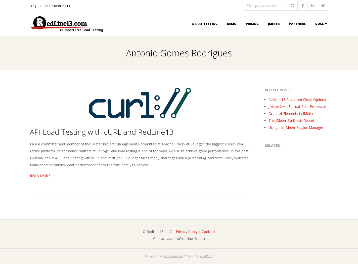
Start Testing (205, 24)
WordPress (206, 256)
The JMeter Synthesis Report (291, 120)
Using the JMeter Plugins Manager (295, 127)
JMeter (274, 24)
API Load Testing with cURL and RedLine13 (102, 132)
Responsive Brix (173, 256)
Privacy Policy (187, 231)
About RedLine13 (57, 5)
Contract (209, 231)
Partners (297, 24)
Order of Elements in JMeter (290, 113)
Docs (319, 24)
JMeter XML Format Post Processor (297, 106)
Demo (231, 24)
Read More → (42, 175)
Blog (33, 5)
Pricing (252, 24)
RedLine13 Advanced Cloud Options (297, 99)
